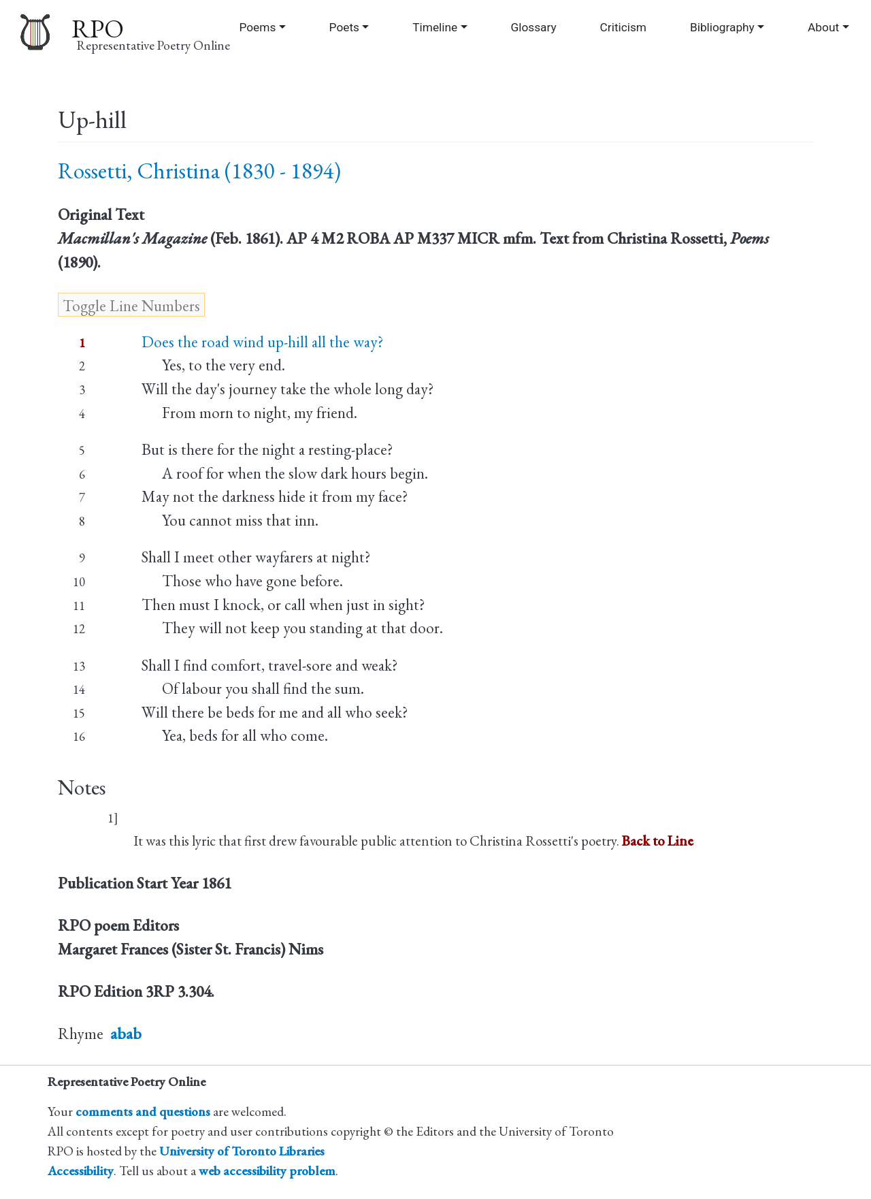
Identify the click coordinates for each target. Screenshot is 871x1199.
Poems (257, 27)
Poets (344, 27)
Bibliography (722, 27)
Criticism (623, 27)
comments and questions (143, 1111)
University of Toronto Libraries (242, 1151)
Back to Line (657, 840)
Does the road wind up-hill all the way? (263, 342)
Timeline (434, 27)
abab (126, 1033)
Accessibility (81, 1170)
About (823, 27)
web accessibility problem (267, 1170)
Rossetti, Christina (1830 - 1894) (199, 170)
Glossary (533, 27)
